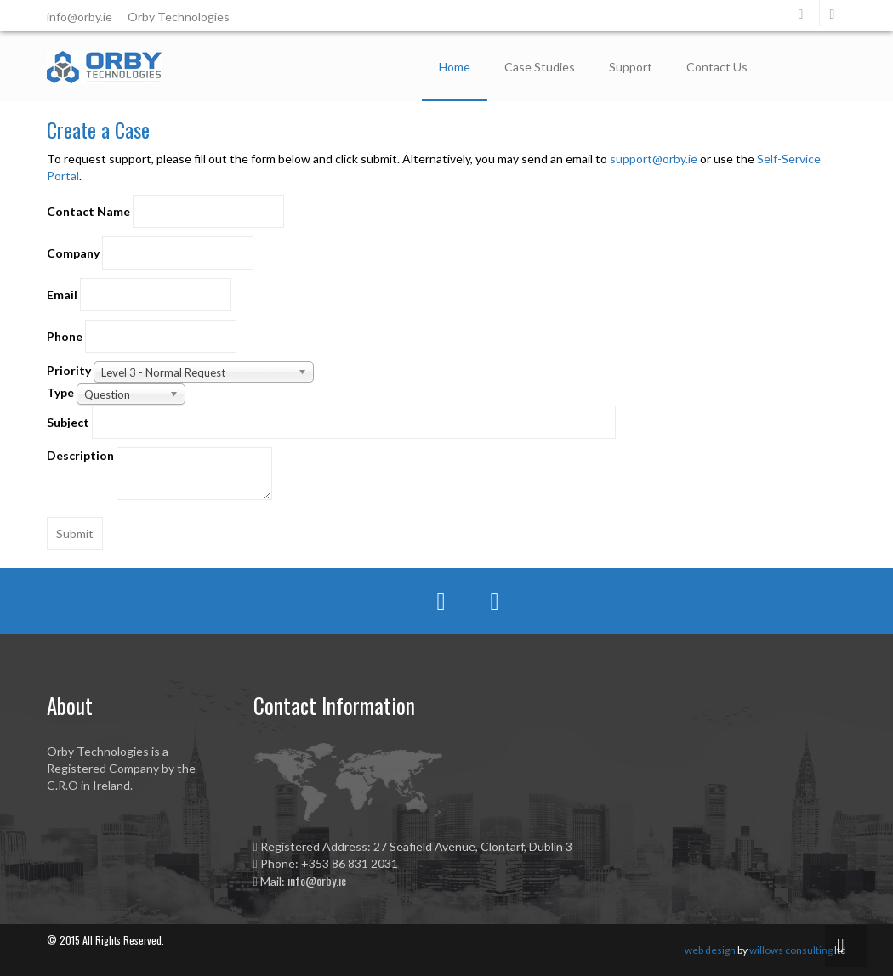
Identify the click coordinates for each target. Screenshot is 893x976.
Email (62, 294)
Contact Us (717, 67)
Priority (69, 370)
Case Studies (539, 67)
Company (73, 253)
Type (60, 392)
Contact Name (88, 211)
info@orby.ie (316, 880)
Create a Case (98, 129)
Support (630, 67)
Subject (68, 422)
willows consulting (791, 950)
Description (80, 455)
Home (454, 67)
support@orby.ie (653, 158)
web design (710, 950)
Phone (64, 336)
